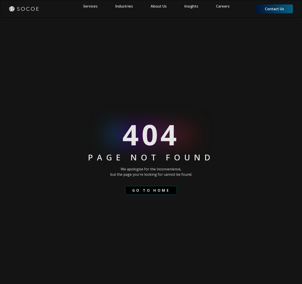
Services (90, 6)
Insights (191, 6)
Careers (223, 6)
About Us (159, 6)
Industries (124, 6)
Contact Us (274, 8)
